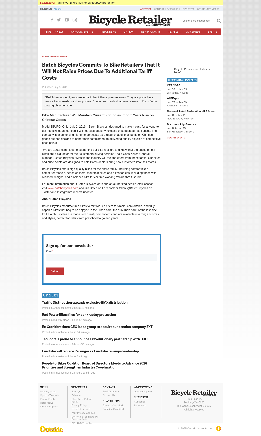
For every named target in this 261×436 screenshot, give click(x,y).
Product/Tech (47, 399)
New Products (150, 31)
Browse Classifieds (113, 405)
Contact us (99, 101)
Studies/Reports (49, 406)
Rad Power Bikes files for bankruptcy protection (85, 3)
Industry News (54, 31)
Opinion (128, 31)
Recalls (173, 31)
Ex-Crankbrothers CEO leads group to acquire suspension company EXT (97, 326)
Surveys (76, 391)
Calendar (76, 395)
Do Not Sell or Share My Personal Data (84, 418)
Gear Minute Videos (208, 9)
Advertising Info (143, 391)
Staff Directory (111, 391)
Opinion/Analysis (49, 395)
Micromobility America (181, 124)
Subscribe (172, 9)
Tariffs (58, 8)
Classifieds (193, 31)
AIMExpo (173, 98)
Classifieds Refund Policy (81, 400)
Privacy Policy (79, 405)
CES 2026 (173, 85)
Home (45, 57)
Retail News (108, 31)
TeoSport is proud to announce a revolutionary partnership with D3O (94, 338)
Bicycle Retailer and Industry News (192, 70)
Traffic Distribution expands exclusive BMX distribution (85, 302)
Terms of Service (80, 409)
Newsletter (187, 9)
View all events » (176, 137)
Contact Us (109, 395)
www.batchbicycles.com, (63, 188)
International (60, 332)
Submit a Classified (113, 409)
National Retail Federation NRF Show (191, 111)
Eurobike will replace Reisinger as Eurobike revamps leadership (90, 351)
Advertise (145, 9)
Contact (159, 9)
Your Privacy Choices (83, 412)
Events (212, 31)
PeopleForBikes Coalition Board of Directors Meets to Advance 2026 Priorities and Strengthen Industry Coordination (94, 365)
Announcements (82, 31)
